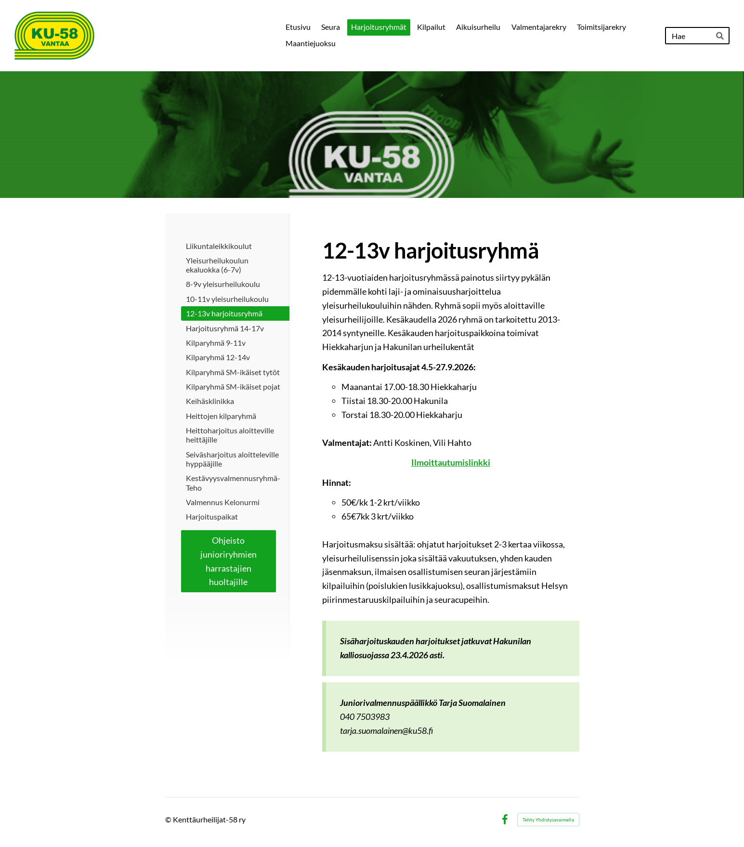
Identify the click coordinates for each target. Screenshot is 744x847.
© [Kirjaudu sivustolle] (169, 819)
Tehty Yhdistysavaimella (548, 819)
